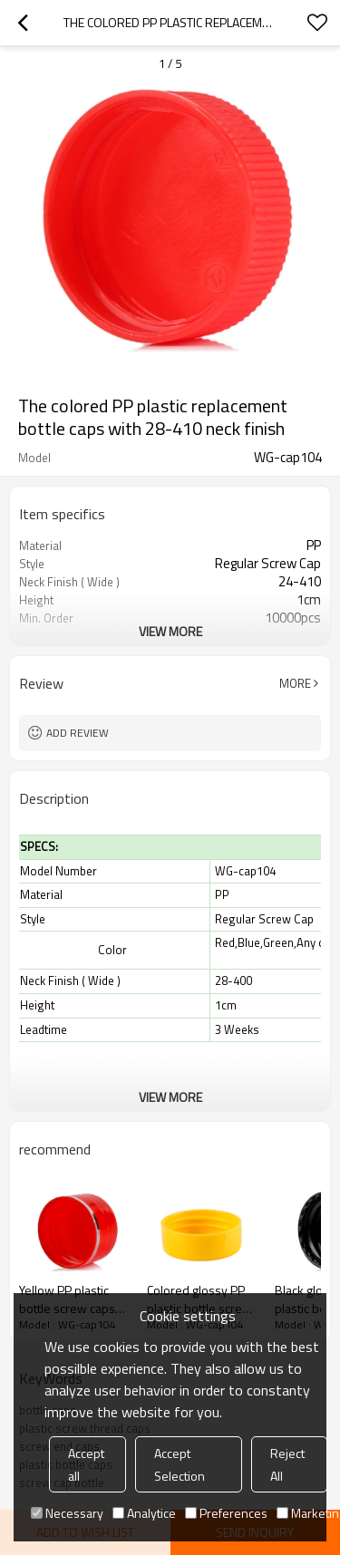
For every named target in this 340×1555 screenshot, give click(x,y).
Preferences (226, 1512)
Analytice (144, 1512)
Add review (77, 732)
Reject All (287, 1464)
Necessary (67, 1512)
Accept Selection (179, 1464)
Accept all (86, 1464)
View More (170, 631)
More (295, 683)
